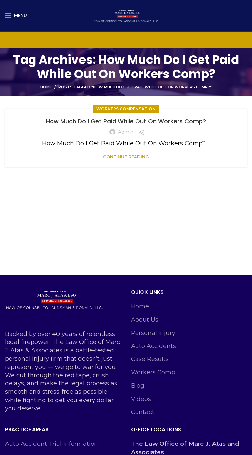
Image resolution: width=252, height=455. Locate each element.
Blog (137, 385)
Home (46, 87)
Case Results (150, 359)
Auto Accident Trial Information (51, 443)
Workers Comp (153, 372)
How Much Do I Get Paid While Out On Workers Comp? (126, 121)
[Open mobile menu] (16, 15)
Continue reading (126, 157)
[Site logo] (126, 15)
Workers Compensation (126, 108)
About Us (144, 319)
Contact (142, 412)
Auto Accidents (153, 346)
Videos (141, 398)
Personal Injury (153, 332)
